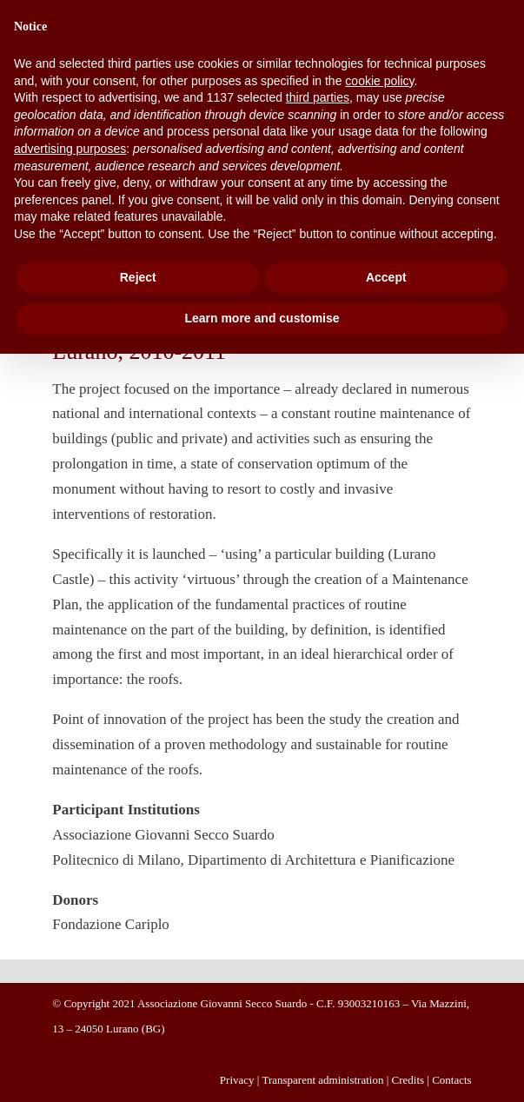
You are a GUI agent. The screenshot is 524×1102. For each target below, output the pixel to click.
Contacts (452, 1079)
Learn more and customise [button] (261, 318)
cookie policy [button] (379, 81)
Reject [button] (138, 277)
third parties (317, 97)
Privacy (237, 1079)
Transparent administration (322, 1079)
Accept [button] (386, 277)
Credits (408, 1079)
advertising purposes (70, 149)
